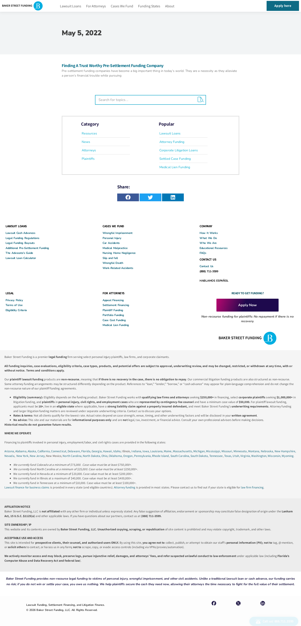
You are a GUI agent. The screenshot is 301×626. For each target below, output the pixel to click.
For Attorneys (96, 6)
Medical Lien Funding (116, 325)
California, (44, 451)
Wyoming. (288, 456)
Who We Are (208, 243)
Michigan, (199, 451)
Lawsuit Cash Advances (20, 233)
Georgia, (97, 451)
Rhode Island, (161, 456)
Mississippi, (213, 451)
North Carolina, (73, 456)
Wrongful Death (113, 263)
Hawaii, (108, 451)
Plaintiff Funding (113, 310)
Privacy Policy (14, 300)
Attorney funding (124, 487)
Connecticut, (59, 451)
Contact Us (206, 266)
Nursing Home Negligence (119, 253)
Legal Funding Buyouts (20, 243)
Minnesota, (241, 451)
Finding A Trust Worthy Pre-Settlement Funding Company (113, 65)
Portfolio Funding (113, 315)
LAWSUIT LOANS (16, 226)
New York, (23, 456)
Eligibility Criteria (16, 310)
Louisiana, (157, 451)
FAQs (203, 253)
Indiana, (137, 451)
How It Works (209, 233)
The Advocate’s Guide (19, 253)
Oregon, (128, 456)
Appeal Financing (113, 300)
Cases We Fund (122, 6)
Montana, (254, 451)
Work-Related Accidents (118, 268)
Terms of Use (14, 305)
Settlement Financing (116, 305)
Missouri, (228, 451)
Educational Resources (214, 248)
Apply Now (247, 305)
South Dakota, (199, 456)
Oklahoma (115, 456)
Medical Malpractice (115, 248)
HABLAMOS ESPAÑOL (214, 280)
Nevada (9, 456)
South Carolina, (180, 456)
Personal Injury (112, 238)
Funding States (149, 6)
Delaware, (74, 451)
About (169, 6)
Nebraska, (268, 451)
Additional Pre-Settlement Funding (27, 248)
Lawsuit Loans (70, 6)
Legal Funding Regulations (22, 238)
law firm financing (252, 487)
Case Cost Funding (114, 320)
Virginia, (245, 456)
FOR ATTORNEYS (114, 293)
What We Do (208, 238)
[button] (128, 197)
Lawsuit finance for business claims (27, 487)
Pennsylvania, (143, 456)
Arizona (9, 451)
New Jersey (37, 456)
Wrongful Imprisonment (118, 233)
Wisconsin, (275, 456)
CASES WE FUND (113, 226)
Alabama (20, 451)
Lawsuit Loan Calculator (21, 258)
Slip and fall (110, 258)
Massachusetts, (183, 451)
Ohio (104, 456)
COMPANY (206, 226)
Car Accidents (111, 243)
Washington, (259, 456)
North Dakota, (92, 456)
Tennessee (216, 456)
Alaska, (33, 451)
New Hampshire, (285, 451)
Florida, (86, 451)
